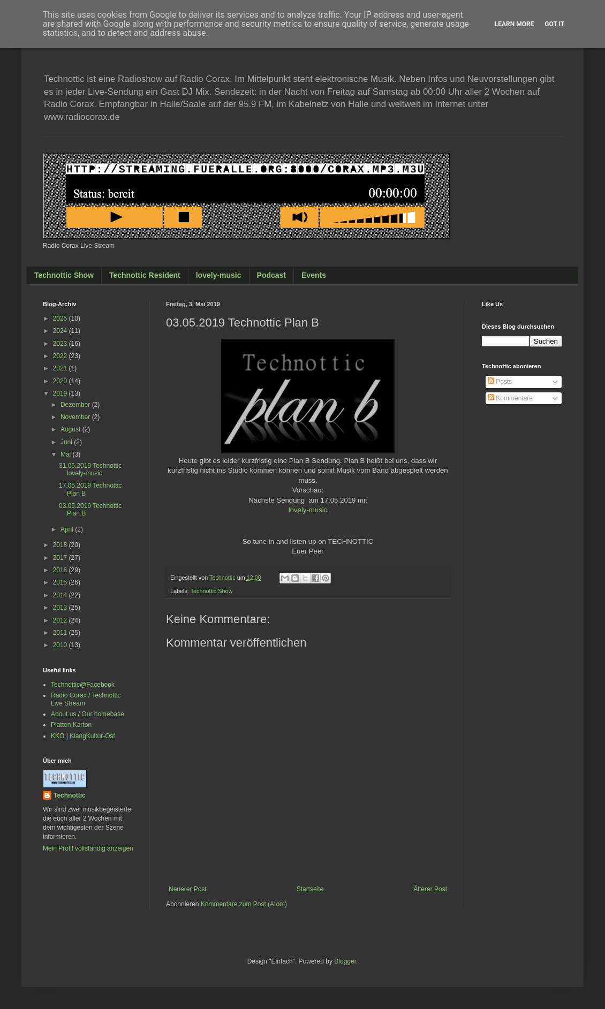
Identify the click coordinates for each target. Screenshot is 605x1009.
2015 (61, 582)
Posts (500, 381)
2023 (61, 343)
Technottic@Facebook (83, 684)
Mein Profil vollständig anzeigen (88, 848)
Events (313, 275)
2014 (61, 595)
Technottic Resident (144, 275)
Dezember (76, 404)
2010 (61, 645)
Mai (67, 454)
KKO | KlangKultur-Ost (83, 736)
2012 (61, 620)
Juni (67, 442)
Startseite (310, 889)
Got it (554, 24)
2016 (61, 570)
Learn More (514, 24)
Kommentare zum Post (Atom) (244, 904)
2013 (61, 607)
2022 (61, 356)
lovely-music (218, 275)
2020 (61, 381)
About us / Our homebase (87, 714)
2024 (61, 331)
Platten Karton (71, 725)
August (71, 429)
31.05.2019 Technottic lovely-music (90, 469)
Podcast (271, 275)
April (68, 529)
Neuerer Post (188, 889)
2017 (61, 558)
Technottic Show (64, 275)
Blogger (345, 961)
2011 (61, 632)
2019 (61, 393)
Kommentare (510, 398)
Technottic (70, 795)
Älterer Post (430, 889)
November (76, 417)
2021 (61, 368)
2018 (61, 545)
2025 (61, 318)
